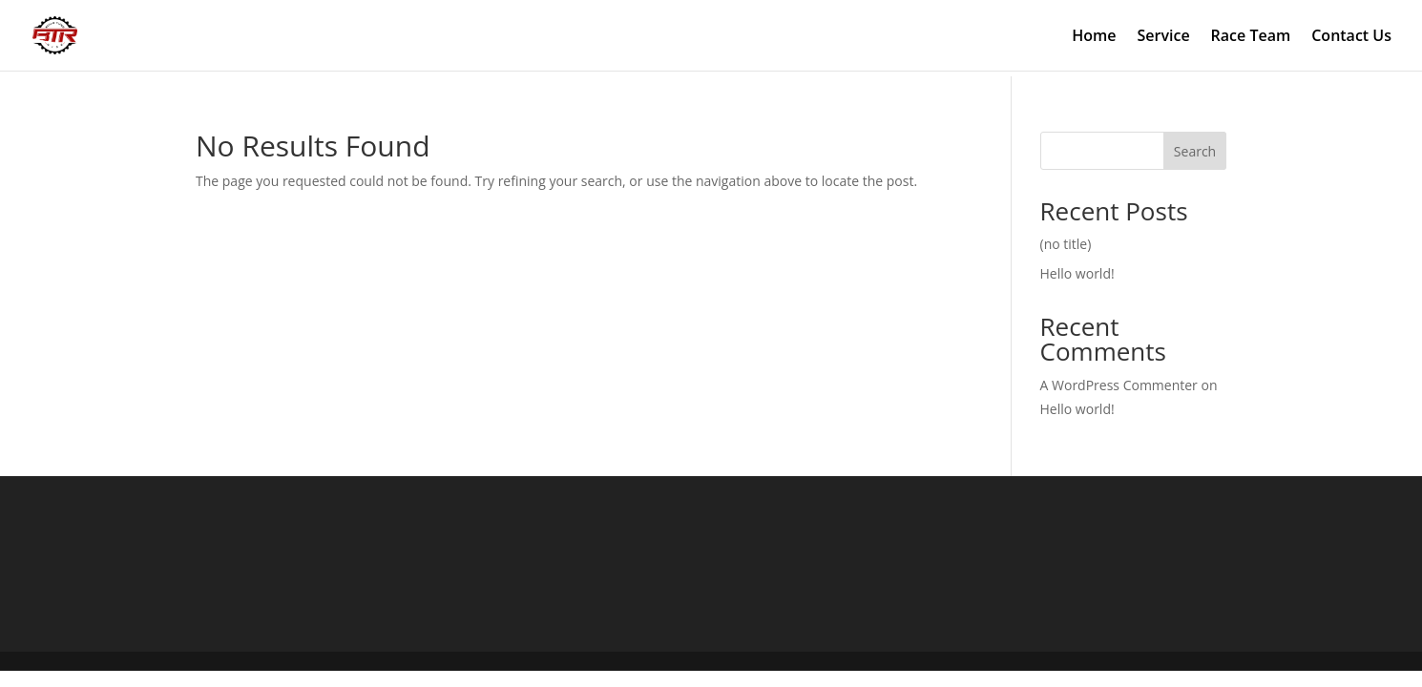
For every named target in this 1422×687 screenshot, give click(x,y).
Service (1164, 37)
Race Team (1251, 37)
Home (1094, 37)
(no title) (1066, 244)
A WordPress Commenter (1119, 385)
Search (1195, 151)
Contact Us (1351, 37)
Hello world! (1077, 273)
